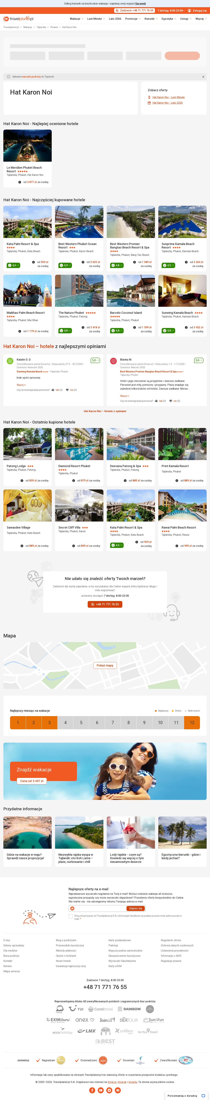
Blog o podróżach (66, 940)
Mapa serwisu (11, 971)
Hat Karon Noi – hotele (28, 346)
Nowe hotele (63, 961)
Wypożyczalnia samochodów (125, 950)
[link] (96, 19)
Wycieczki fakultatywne (122, 961)
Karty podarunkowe (119, 940)
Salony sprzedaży (13, 945)
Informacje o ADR (171, 955)
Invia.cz (112, 1082)
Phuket (54, 27)
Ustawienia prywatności (174, 950)
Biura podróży (11, 955)
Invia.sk (122, 1082)
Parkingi (113, 945)
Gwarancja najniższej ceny (71, 966)
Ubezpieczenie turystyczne (124, 955)
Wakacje (28, 27)
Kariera (7, 966)
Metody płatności (66, 950)
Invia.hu (133, 1082)
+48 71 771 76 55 (105, 987)
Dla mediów (10, 950)
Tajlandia (41, 27)
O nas (6, 940)
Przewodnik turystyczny (70, 945)
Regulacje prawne (171, 961)
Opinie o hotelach (66, 955)
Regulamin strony (171, 940)
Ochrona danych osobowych (177, 945)
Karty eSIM (114, 966)
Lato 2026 (115, 18)
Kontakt (7, 961)
